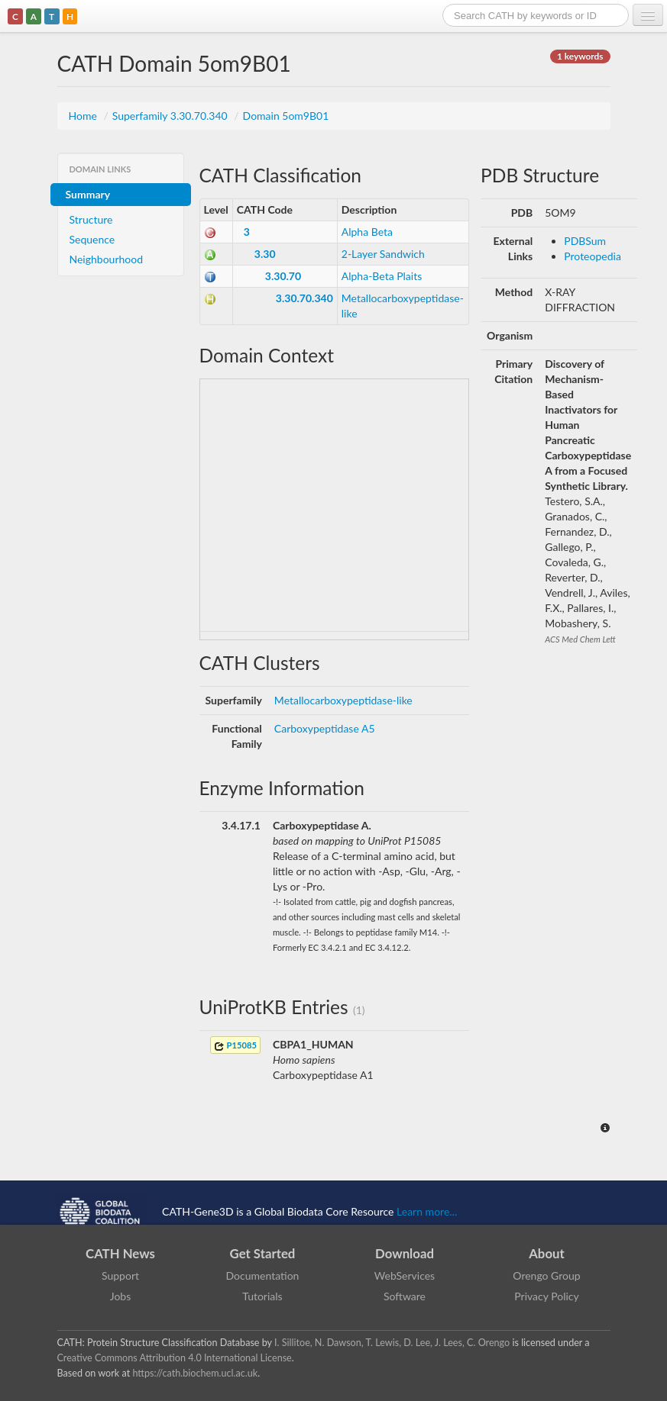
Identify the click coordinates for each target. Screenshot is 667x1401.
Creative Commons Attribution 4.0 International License (174, 1358)
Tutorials (262, 1296)
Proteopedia (592, 256)
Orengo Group (546, 1275)
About (547, 1253)
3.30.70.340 (304, 297)
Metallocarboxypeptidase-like (343, 700)
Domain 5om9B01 (286, 115)
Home (84, 115)
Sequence (92, 239)
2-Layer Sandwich (383, 253)
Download (404, 1253)
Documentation (263, 1275)
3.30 (265, 253)
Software (405, 1296)
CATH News (120, 1253)
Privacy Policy (546, 1296)
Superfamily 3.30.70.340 (171, 115)
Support (120, 1275)
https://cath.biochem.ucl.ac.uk (194, 1373)
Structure (91, 219)
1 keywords (580, 56)
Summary (88, 194)
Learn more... (427, 1210)
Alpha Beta (367, 231)
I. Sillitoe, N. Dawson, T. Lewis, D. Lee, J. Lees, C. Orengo (392, 1342)
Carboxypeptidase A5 (324, 728)
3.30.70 (283, 275)
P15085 (235, 1046)
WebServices (404, 1275)
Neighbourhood (107, 259)
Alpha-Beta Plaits (382, 275)
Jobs (120, 1296)
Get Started (263, 1253)
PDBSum (585, 240)
